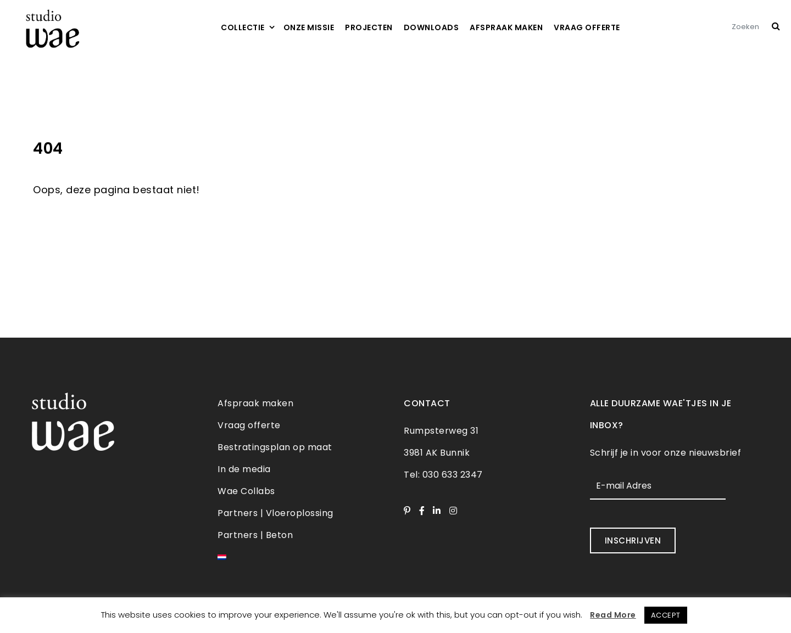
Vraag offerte (587, 27)
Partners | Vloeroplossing (275, 513)
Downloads (431, 27)
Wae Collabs (246, 491)
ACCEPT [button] (666, 615)
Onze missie (309, 27)
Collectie (243, 27)
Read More (613, 614)
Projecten (369, 27)
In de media (244, 469)
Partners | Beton (255, 535)
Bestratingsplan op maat (275, 447)
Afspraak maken (506, 27)
